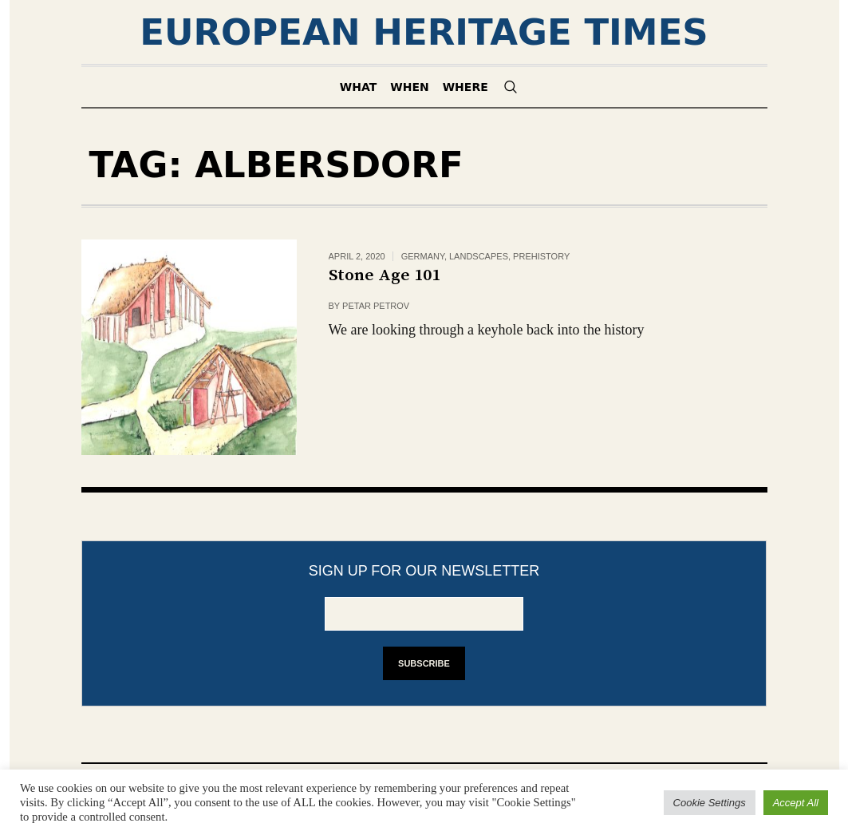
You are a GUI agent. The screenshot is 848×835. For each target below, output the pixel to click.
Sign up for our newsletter (424, 571)
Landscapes (478, 256)
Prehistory (541, 256)
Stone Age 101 (384, 275)
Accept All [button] (795, 803)
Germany (422, 256)
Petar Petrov (375, 306)
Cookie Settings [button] (709, 803)
